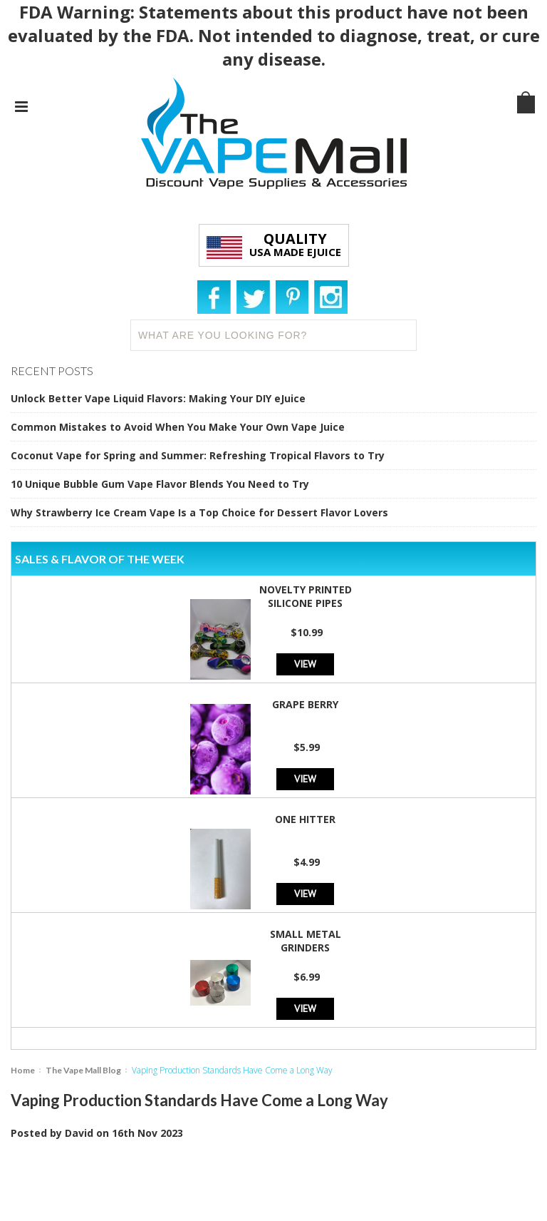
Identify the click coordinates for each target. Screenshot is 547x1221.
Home (23, 1070)
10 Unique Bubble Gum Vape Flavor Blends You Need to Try (160, 484)
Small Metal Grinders (305, 940)
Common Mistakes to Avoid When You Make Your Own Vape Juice (178, 427)
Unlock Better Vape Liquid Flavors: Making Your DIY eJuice (158, 398)
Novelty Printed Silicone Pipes (305, 596)
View (305, 663)
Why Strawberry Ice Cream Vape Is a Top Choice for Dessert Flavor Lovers (199, 512)
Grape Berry (305, 704)
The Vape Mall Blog (83, 1070)
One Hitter (305, 819)
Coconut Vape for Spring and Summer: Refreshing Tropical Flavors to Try (198, 455)
